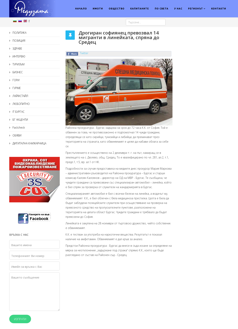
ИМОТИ (98, 8)
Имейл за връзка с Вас (26, 266)
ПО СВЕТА (161, 8)
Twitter (84, 53)
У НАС (178, 8)
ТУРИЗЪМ (18, 64)
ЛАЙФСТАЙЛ (20, 96)
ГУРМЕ (16, 88)
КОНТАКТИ (218, 8)
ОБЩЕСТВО (116, 8)
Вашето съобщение (25, 277)
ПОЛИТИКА (19, 32)
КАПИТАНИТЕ (139, 8)
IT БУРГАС (18, 112)
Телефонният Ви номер (27, 256)
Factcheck (18, 127)
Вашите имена (21, 245)
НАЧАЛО (81, 8)
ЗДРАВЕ (17, 48)
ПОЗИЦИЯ (18, 40)
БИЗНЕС (17, 72)
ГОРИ (15, 80)
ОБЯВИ (16, 135)
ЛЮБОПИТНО (21, 104)
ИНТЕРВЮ (18, 56)
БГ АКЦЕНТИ (20, 119)
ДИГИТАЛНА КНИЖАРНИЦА (29, 143)
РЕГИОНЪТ (195, 8)
